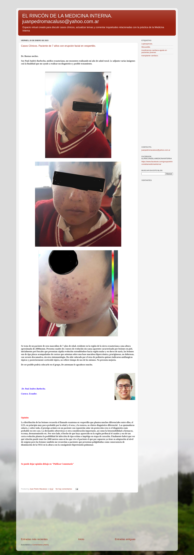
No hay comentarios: (64, 489)
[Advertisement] (78, 515)
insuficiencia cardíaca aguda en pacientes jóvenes (154, 51)
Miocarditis (145, 47)
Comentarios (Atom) (40, 545)
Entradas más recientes (34, 539)
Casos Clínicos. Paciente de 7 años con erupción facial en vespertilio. (58, 46)
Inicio (81, 539)
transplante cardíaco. (149, 56)
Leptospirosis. (147, 44)
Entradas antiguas (125, 539)
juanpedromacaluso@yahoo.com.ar (155, 150)
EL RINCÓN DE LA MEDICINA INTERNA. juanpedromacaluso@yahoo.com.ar (67, 18)
